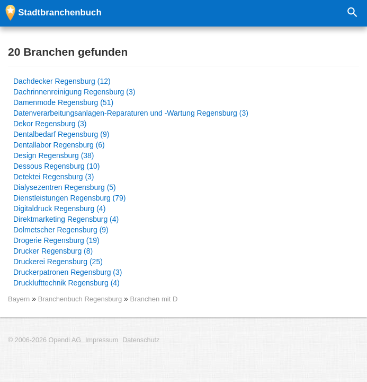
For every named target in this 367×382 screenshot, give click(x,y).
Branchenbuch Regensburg (81, 299)
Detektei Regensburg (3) (53, 176)
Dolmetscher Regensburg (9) (61, 229)
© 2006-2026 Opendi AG (44, 340)
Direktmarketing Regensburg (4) (66, 219)
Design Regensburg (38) (53, 155)
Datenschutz (140, 340)
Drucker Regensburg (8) (53, 251)
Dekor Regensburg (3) (50, 123)
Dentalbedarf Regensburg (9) (61, 134)
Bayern (19, 299)
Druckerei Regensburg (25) (58, 261)
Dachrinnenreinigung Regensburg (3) (74, 92)
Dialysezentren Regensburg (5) (64, 187)
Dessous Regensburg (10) (56, 166)
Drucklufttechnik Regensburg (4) (66, 283)
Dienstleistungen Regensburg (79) (69, 198)
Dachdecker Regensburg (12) (62, 81)
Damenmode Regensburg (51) (63, 102)
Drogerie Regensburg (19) (56, 240)
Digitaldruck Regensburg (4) (59, 208)
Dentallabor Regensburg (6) (59, 145)
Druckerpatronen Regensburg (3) (67, 272)
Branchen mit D (154, 299)
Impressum (101, 340)
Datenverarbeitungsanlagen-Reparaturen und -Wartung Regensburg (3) (130, 113)
